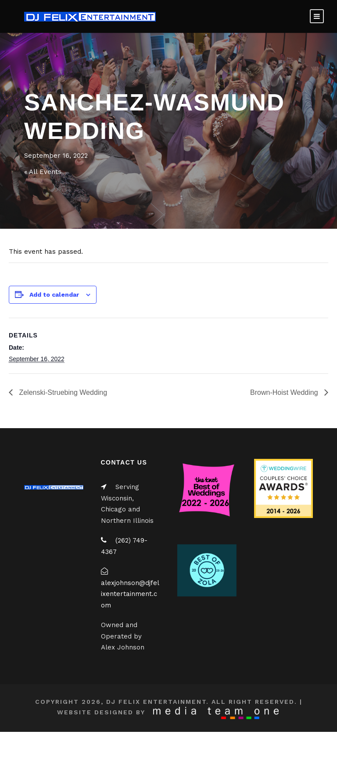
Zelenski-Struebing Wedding (62, 392)
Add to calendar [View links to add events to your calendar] (54, 294)
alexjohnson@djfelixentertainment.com (130, 594)
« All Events (42, 172)
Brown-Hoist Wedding (285, 392)
